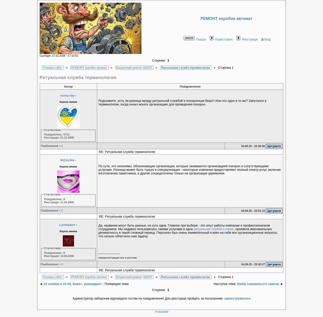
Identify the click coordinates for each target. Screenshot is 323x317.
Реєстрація (247, 39)
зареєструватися (237, 298)
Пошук (194, 39)
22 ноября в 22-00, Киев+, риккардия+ (73, 284)
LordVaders (67, 225)
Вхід (266, 39)
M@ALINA (67, 160)
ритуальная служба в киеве (214, 229)
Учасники (161, 311)
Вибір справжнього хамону (258, 284)
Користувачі (220, 39)
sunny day (67, 95)
